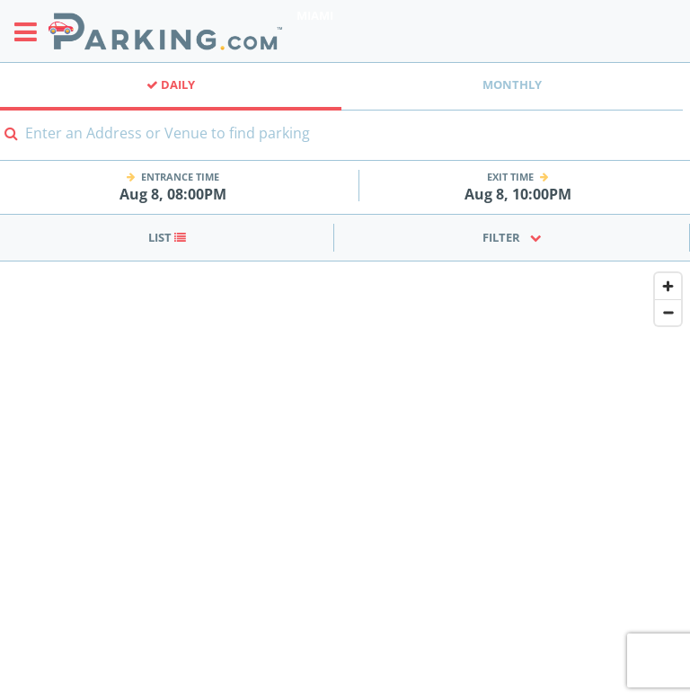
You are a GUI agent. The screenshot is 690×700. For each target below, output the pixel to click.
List (167, 237)
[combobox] (345, 144)
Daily (170, 84)
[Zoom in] (668, 286)
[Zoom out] (668, 312)
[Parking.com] (165, 31)
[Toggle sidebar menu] (31, 31)
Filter (512, 237)
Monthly (512, 84)
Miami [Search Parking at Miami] (314, 15)
